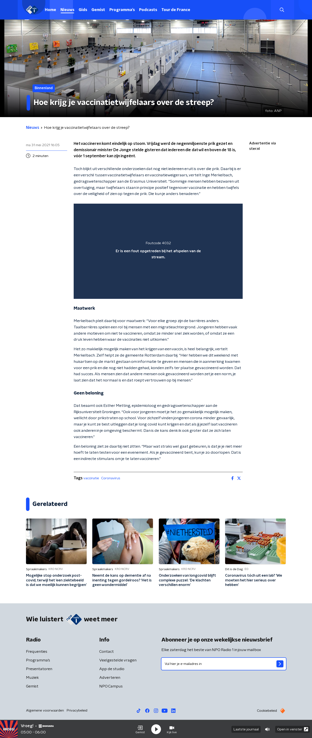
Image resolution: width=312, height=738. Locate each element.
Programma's (122, 10)
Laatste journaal (246, 729)
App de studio (111, 669)
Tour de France (175, 10)
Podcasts (148, 10)
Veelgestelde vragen (117, 660)
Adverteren (109, 678)
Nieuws (67, 10)
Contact (106, 652)
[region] (158, 251)
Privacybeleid (77, 710)
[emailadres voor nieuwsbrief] (223, 664)
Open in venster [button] (292, 729)
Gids (83, 10)
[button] (140, 729)
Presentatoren (39, 669)
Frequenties (36, 652)
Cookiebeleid (267, 710)
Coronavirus (110, 478)
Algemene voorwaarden (45, 710)
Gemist (98, 10)
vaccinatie (91, 478)
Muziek (32, 678)
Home (50, 10)
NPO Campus (111, 686)
